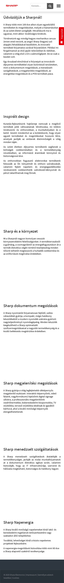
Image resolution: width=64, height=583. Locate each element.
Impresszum (31, 575)
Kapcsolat (61, 36)
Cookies (15, 578)
